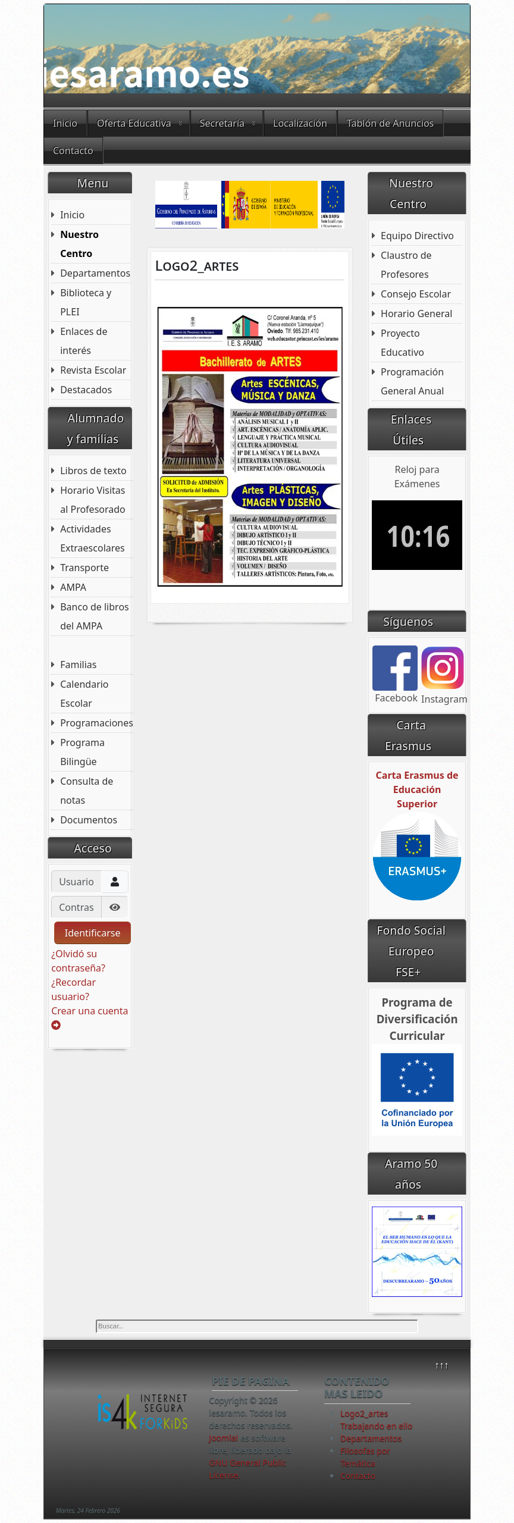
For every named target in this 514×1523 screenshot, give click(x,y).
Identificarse (93, 932)
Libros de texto (93, 470)
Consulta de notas (86, 791)
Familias (78, 664)
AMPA (73, 587)
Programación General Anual (412, 381)
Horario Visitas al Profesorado (93, 500)
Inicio (65, 123)
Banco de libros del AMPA (94, 616)
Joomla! (223, 1437)
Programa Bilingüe (82, 752)
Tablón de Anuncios (390, 123)
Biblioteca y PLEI (85, 302)
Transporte (84, 567)
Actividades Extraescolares (92, 538)
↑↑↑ (441, 1364)
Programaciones (96, 722)
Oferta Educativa (134, 123)
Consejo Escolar (416, 293)
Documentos (88, 819)
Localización (300, 123)
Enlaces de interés (83, 341)
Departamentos (95, 273)
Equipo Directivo (417, 235)
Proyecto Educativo (402, 343)
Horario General (416, 313)
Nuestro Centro (79, 244)
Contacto (73, 150)
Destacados (86, 389)
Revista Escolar (93, 370)
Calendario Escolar (84, 694)
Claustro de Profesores (406, 265)
